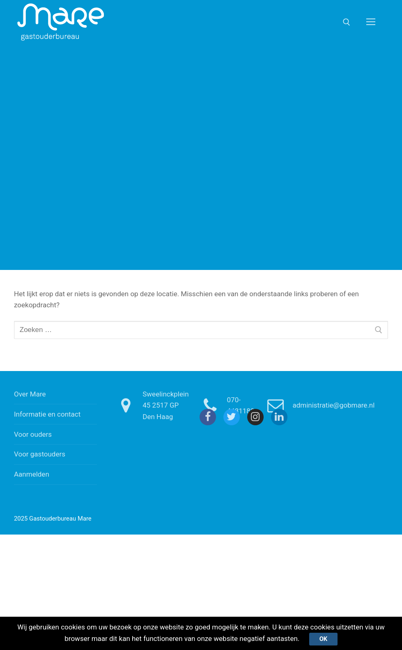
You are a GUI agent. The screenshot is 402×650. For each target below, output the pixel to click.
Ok (323, 639)
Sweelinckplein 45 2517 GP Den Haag (149, 405)
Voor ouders (33, 434)
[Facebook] (208, 417)
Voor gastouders (39, 454)
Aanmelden (31, 474)
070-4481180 (225, 405)
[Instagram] (255, 417)
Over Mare (30, 394)
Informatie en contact (47, 414)
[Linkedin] (279, 417)
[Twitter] (231, 417)
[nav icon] (370, 22)
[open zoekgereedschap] (346, 22)
